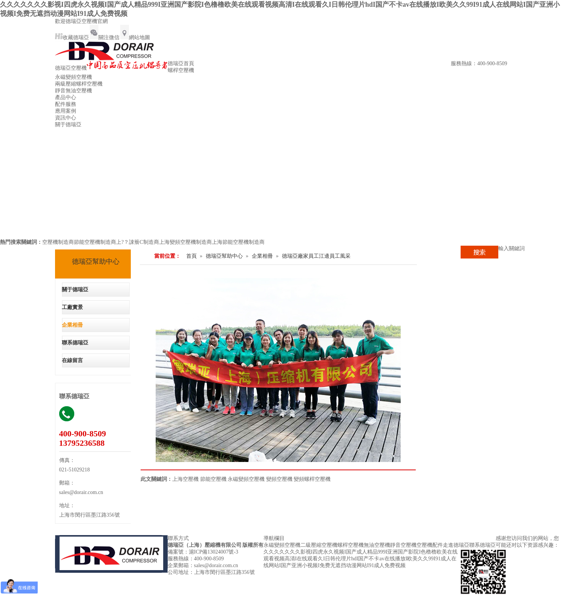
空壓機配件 (430, 545)
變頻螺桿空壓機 (312, 479)
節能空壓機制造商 (95, 242)
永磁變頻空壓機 (73, 77)
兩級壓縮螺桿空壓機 (79, 84)
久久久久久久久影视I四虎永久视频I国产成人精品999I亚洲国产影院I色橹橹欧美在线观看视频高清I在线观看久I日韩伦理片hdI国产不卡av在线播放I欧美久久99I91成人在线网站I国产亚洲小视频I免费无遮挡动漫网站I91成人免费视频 (360, 558)
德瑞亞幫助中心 (95, 261)
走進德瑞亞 (456, 545)
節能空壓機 (213, 479)
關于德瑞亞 (68, 124)
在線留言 (72, 360)
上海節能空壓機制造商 (238, 242)
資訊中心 (65, 118)
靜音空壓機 (403, 545)
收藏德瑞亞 (72, 37)
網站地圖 (135, 37)
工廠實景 (72, 307)
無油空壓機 (377, 545)
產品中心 (65, 97)
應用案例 (65, 111)
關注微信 (104, 37)
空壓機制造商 (58, 242)
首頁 (191, 256)
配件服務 (65, 104)
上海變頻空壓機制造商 (185, 242)
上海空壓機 (185, 479)
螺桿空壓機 (181, 70)
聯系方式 (178, 538)
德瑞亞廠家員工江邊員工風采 (316, 256)
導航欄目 (274, 538)
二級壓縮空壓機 (318, 545)
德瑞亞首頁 (181, 63)
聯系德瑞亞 (75, 343)
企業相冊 (72, 325)
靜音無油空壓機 (73, 90)
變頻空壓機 (279, 479)
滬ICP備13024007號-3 (213, 552)
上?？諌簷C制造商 (137, 242)
